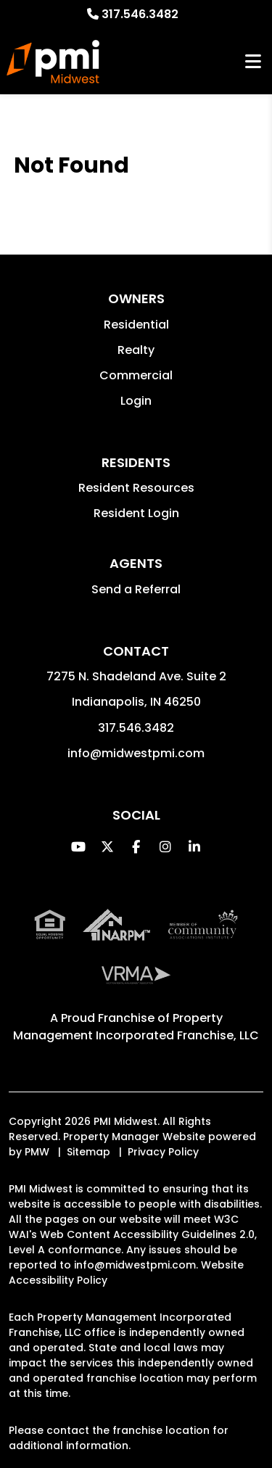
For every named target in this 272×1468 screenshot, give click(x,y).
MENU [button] (253, 62)
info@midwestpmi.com (136, 753)
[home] (53, 61)
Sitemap (88, 1152)
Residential (136, 324)
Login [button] (136, 400)
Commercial (136, 375)
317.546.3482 (140, 14)
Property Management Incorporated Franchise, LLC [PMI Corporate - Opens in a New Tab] (136, 1027)
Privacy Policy (163, 1152)
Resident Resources (136, 487)
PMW (37, 1152)
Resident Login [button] (136, 513)
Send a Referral (136, 589)
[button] (78, 846)
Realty (136, 350)
